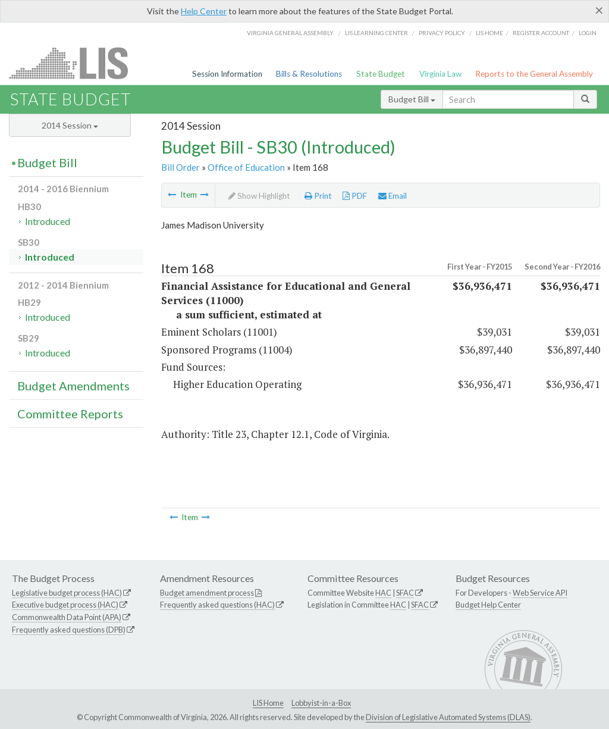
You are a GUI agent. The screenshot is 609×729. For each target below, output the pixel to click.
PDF (355, 196)
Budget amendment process (207, 592)
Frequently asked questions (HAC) (217, 604)
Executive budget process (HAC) (65, 604)
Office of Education (246, 167)
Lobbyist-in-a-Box (321, 703)
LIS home (489, 32)
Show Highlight (259, 196)
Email (392, 196)
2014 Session (70, 125)
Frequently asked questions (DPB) (68, 629)
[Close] (599, 10)
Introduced (47, 221)
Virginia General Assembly (290, 32)
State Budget (380, 74)
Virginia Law (440, 74)
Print (318, 196)
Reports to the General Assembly (534, 74)
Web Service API (540, 592)
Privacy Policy (442, 32)
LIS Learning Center (376, 32)
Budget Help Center (488, 604)
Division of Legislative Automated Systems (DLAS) (448, 717)
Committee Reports (70, 413)
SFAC (405, 592)
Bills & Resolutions (309, 74)
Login (588, 32)
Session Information (227, 74)
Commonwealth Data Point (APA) (66, 617)
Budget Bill (411, 99)
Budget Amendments (73, 385)
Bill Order (180, 167)
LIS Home (268, 703)
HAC (383, 592)
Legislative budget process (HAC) (67, 592)
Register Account (541, 32)
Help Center (204, 11)
